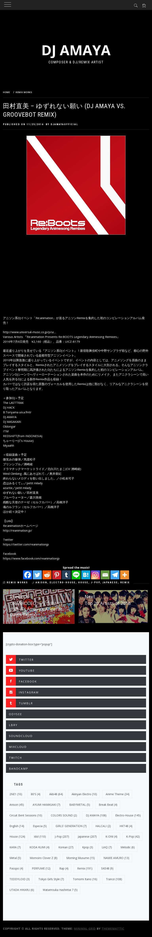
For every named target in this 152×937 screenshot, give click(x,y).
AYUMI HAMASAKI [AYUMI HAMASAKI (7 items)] (46, 804)
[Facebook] (27, 574)
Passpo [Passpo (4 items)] (16, 868)
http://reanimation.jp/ (17, 530)
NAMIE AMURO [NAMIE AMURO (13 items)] (116, 858)
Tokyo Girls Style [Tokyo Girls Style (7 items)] (51, 879)
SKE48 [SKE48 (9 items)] (107, 868)
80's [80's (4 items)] (35, 794)
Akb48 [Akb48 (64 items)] (56, 794)
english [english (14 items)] (17, 826)
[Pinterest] (56, 574)
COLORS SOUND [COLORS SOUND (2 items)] (64, 815)
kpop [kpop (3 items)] (87, 847)
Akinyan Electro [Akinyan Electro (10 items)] (84, 794)
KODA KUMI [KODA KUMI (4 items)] (39, 847)
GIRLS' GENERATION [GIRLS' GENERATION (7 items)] (71, 826)
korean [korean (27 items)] (65, 847)
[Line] (76, 574)
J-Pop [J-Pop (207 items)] (62, 836)
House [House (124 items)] (17, 836)
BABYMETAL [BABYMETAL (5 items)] (79, 804)
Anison (41, 582)
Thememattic (113, 928)
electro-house (63, 582)
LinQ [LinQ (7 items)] (107, 847)
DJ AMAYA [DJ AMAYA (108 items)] (96, 815)
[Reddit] (47, 574)
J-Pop (95, 582)
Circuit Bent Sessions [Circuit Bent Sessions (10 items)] (26, 815)
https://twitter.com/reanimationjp (26, 544)
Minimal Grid (85, 928)
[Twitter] (37, 574)
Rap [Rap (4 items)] (63, 868)
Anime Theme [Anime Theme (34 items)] (117, 794)
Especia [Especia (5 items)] (40, 826)
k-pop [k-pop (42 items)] (133, 836)
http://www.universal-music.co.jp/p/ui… (29, 332)
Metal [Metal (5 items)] (15, 858)
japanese (110, 582)
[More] (124, 574)
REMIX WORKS (17, 582)
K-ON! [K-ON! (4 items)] (111, 836)
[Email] (105, 574)
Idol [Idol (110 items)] (40, 836)
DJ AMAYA (76, 49)
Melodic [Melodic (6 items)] (128, 847)
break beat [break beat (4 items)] (108, 804)
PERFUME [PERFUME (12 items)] (41, 868)
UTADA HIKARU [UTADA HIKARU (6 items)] (22, 890)
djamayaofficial (64, 124)
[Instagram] (95, 574)
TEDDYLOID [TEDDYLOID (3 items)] (20, 879)
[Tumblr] (66, 574)
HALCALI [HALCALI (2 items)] (103, 826)
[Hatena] (85, 574)
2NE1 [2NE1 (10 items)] (16, 794)
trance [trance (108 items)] (114, 879)
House (83, 582)
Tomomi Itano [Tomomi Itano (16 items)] (85, 879)
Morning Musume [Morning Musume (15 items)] (80, 858)
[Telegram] (114, 574)
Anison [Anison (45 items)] (17, 804)
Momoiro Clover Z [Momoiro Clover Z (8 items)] (43, 858)
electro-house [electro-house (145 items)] (128, 815)
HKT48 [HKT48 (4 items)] (126, 826)
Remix (125, 582)
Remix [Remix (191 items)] (84, 868)
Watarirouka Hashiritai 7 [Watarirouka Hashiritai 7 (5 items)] (60, 890)
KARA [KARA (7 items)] (15, 847)
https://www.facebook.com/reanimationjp (31, 558)
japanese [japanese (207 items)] (87, 836)
